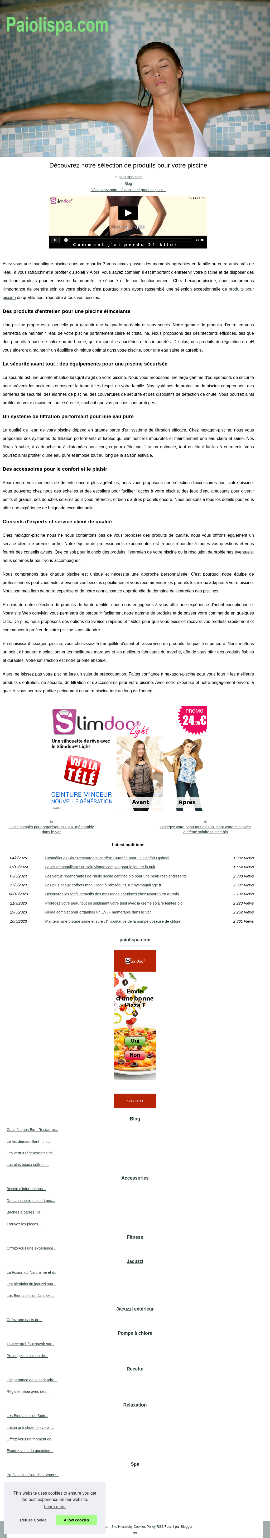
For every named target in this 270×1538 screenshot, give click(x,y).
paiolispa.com (130, 177)
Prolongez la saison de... (27, 1356)
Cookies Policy (144, 1527)
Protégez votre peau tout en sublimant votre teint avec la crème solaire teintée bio (205, 829)
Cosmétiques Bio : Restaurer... (32, 1130)
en (135, 1532)
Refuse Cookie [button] (33, 1520)
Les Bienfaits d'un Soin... (27, 1416)
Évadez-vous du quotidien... (30, 1451)
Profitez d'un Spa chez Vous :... (33, 1475)
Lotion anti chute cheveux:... (30, 1427)
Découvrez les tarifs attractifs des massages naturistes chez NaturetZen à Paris (112, 894)
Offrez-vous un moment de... (31, 1439)
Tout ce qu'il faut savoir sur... (30, 1344)
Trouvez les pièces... (24, 1224)
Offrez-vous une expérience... (31, 1248)
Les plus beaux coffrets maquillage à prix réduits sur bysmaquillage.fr (103, 885)
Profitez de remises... (24, 1487)
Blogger (186, 1527)
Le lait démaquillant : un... (28, 1141)
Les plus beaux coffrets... (28, 1165)
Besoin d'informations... (26, 1189)
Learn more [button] (55, 1506)
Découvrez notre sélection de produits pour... (128, 190)
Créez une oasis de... (24, 1320)
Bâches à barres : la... (25, 1212)
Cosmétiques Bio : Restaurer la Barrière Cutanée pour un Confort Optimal (107, 858)
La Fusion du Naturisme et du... (33, 1272)
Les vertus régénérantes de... (31, 1153)
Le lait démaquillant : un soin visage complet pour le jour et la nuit (100, 867)
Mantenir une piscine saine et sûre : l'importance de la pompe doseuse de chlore (112, 921)
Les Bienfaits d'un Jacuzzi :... (31, 1295)
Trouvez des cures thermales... (33, 1510)
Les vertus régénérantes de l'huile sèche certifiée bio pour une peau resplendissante (116, 876)
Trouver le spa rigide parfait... (31, 1498)
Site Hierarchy (121, 1527)
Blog (128, 183)
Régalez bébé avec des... (28, 1391)
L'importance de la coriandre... (32, 1380)
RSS (160, 1527)
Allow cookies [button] (76, 1520)
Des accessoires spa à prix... (31, 1201)
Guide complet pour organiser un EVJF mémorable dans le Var (51, 829)
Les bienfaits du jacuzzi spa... (31, 1284)
